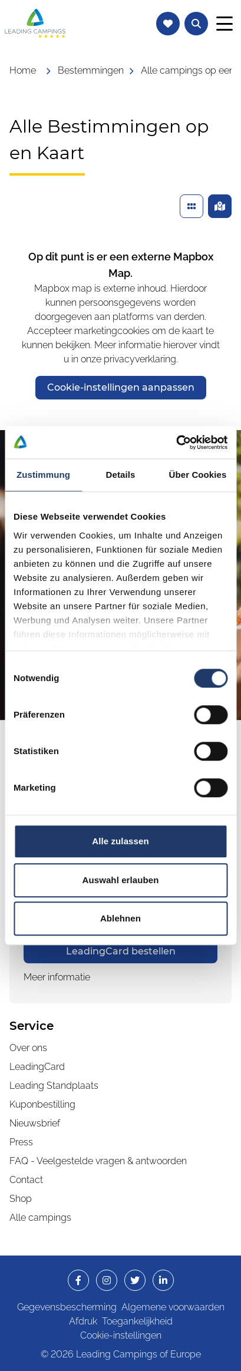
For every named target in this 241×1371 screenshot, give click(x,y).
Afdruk (83, 1321)
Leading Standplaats (53, 1085)
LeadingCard (37, 1066)
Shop (20, 1198)
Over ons (28, 1047)
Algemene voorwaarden (173, 1307)
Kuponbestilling (42, 1104)
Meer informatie (57, 977)
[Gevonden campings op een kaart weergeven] (220, 206)
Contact (26, 1179)
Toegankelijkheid (137, 1321)
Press (21, 1142)
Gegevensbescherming (67, 1307)
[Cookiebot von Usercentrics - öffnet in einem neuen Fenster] (175, 442)
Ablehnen (120, 918)
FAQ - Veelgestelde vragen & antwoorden (98, 1161)
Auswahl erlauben (120, 880)
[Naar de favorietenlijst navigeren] (168, 23)
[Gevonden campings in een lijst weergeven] (191, 206)
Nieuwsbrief (34, 1123)
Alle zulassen (120, 841)
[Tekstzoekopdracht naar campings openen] (196, 23)
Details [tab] (121, 475)
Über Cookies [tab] (198, 475)
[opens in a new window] (120, 951)
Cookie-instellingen (120, 1335)
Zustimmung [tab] (43, 475)
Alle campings (40, 1217)
